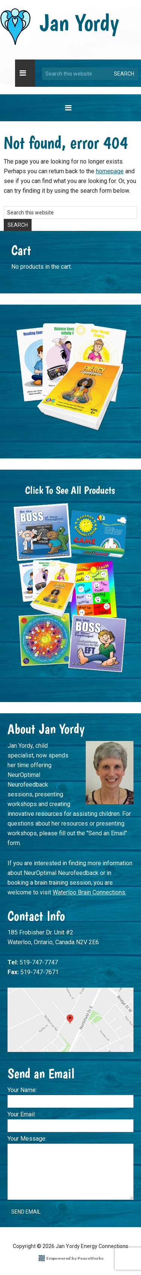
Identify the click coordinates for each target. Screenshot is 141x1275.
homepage (110, 171)
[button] (25, 73)
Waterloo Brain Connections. (89, 892)
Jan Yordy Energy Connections (59, 26)
